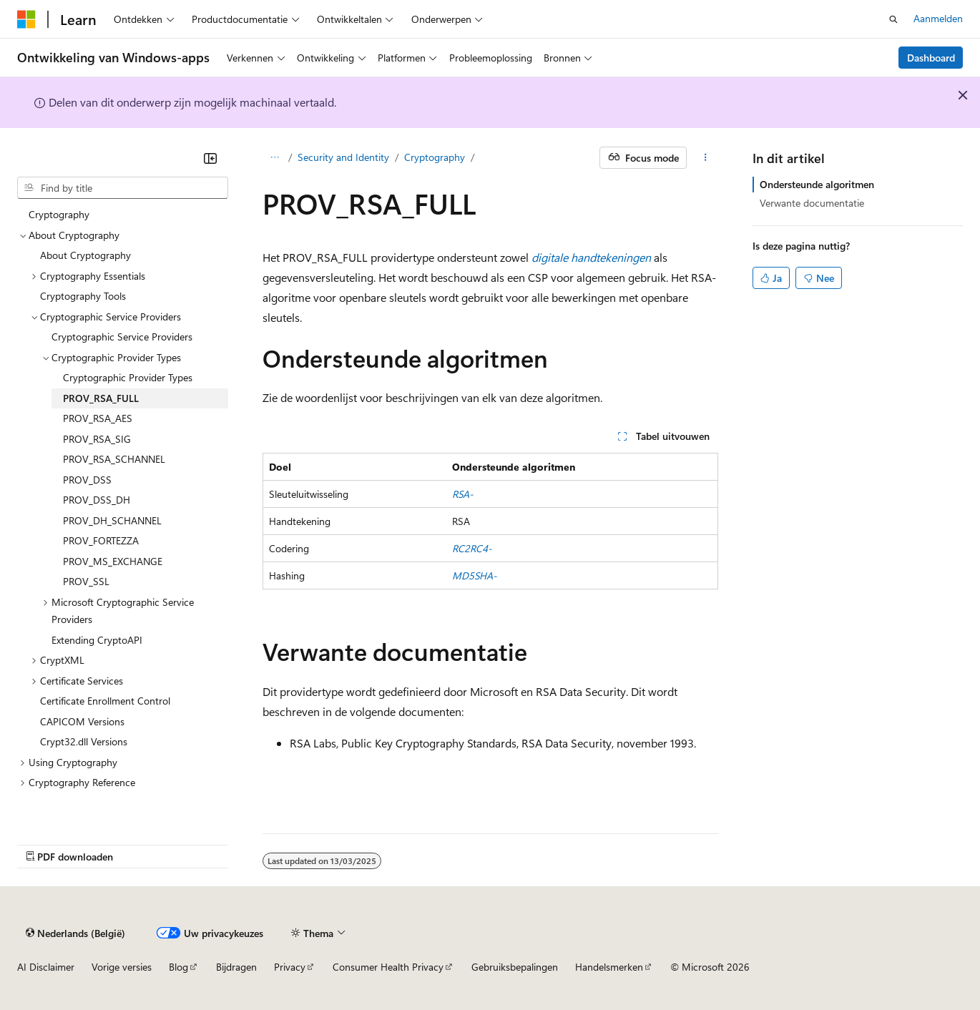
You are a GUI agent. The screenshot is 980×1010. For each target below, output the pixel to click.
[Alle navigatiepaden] (275, 158)
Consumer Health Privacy (388, 967)
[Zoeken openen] (893, 19)
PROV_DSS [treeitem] (87, 479)
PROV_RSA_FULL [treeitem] (101, 398)
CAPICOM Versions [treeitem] (82, 721)
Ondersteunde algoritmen (817, 184)
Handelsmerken (609, 967)
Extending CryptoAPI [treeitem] (97, 640)
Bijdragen (236, 967)
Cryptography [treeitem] (59, 214)
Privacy (289, 967)
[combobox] (122, 188)
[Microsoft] (26, 19)
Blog (178, 967)
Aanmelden (938, 18)
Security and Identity (343, 157)
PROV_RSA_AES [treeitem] (97, 418)
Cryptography (434, 157)
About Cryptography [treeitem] (85, 255)
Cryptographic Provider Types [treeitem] (127, 377)
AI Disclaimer (45, 967)
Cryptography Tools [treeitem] (83, 296)
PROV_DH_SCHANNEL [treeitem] (112, 520)
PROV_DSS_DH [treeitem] (96, 499)
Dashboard (931, 57)
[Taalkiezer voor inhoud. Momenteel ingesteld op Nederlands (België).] (75, 932)
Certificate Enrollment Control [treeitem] (105, 700)
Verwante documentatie (812, 203)
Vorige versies (122, 967)
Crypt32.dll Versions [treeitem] (83, 741)
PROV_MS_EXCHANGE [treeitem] (112, 561)
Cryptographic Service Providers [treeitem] (122, 336)
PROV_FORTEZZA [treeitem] (101, 540)
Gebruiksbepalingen (514, 967)
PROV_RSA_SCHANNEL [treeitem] (114, 459)
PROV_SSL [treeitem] (86, 581)
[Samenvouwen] (210, 158)
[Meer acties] (704, 158)
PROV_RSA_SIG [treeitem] (97, 439)
